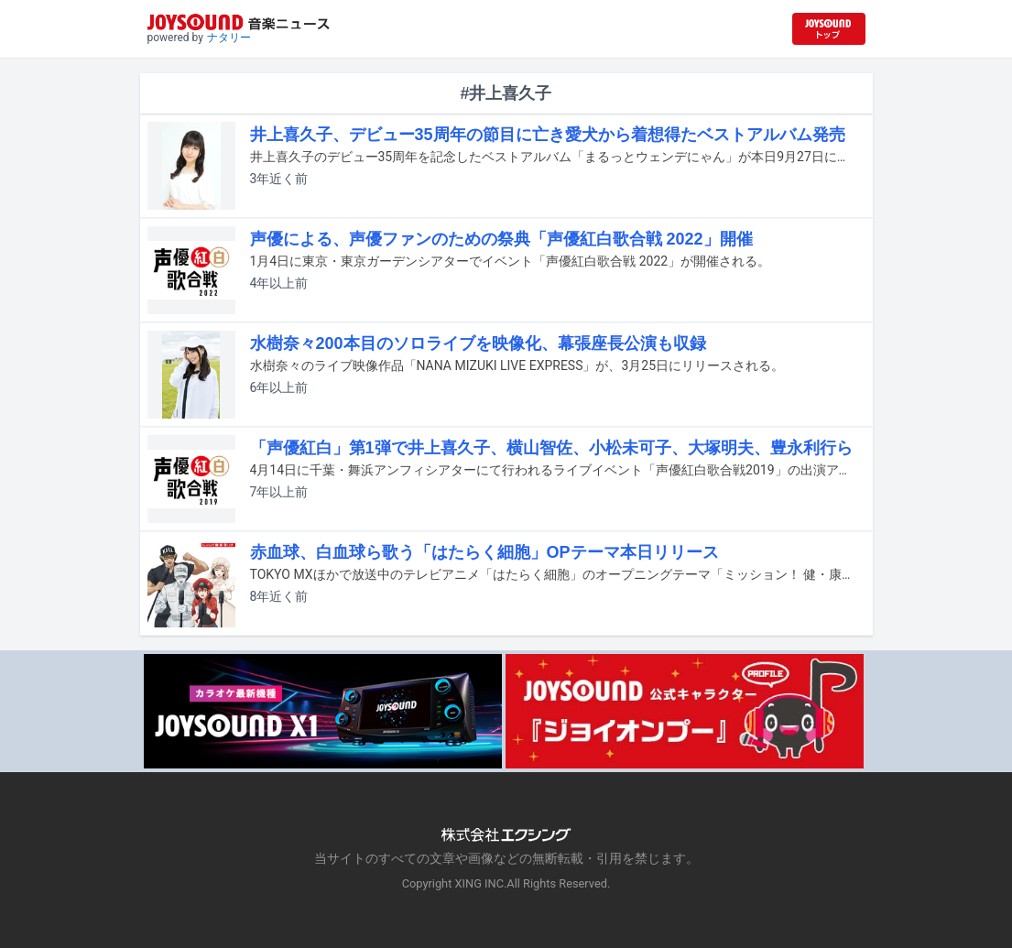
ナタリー (229, 37)
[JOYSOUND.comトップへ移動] (828, 29)
